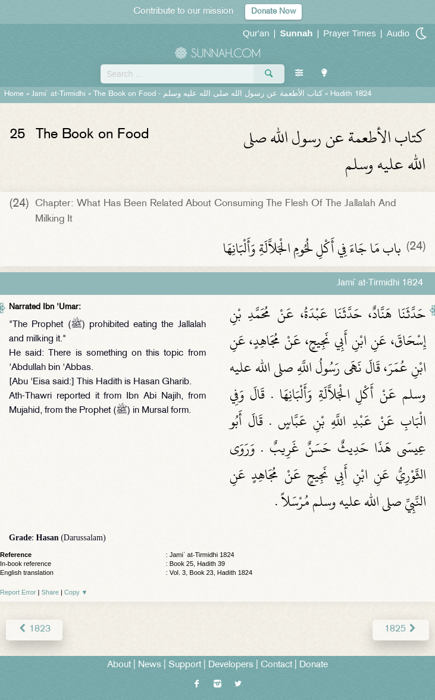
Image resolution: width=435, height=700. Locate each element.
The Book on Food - (208, 94)
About (119, 665)
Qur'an (256, 33)
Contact (276, 665)
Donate (313, 665)
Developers (231, 665)
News (149, 665)
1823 (34, 629)
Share (50, 592)
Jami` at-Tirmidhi (59, 94)
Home (14, 94)
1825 (400, 629)
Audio (398, 33)
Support (184, 665)
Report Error (18, 592)
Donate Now (273, 11)
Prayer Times (349, 33)
